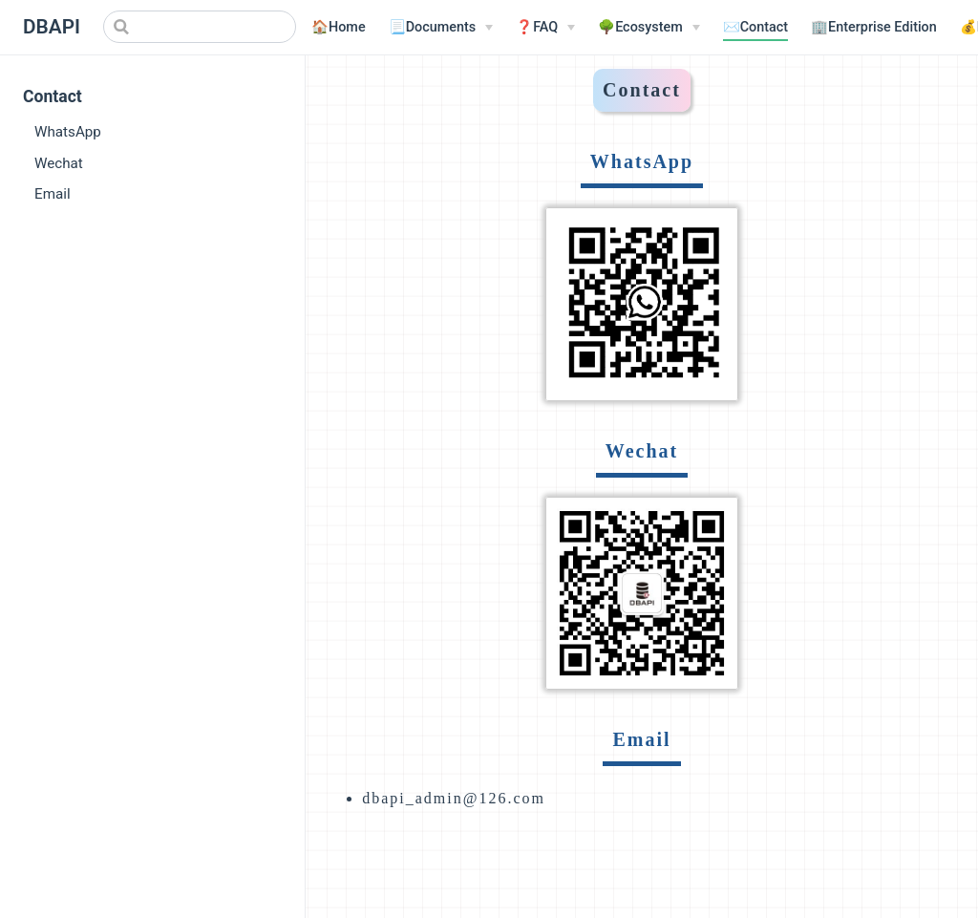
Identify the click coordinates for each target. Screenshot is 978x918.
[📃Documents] (441, 27)
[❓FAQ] (545, 27)
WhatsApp (67, 131)
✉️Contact (755, 27)
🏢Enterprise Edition (874, 27)
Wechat (58, 163)
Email (52, 194)
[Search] (199, 27)
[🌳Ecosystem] (649, 27)
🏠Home (338, 27)
